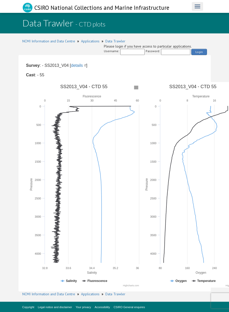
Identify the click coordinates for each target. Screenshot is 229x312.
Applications (90, 41)
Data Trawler (115, 41)
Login (199, 52)
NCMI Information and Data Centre (48, 41)
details (77, 65)
